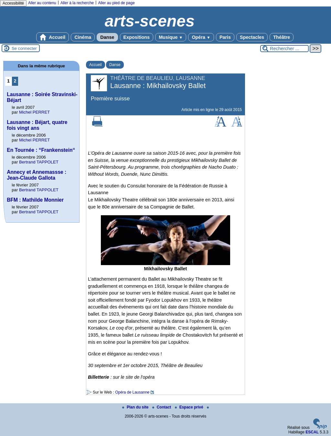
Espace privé (189, 407)
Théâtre (281, 37)
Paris (225, 37)
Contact (162, 407)
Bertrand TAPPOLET (39, 162)
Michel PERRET (34, 112)
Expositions (136, 37)
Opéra (201, 37)
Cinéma (82, 37)
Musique (171, 37)
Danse (107, 37)
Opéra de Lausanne (132, 392)
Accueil (53, 37)
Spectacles (252, 37)
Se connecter (24, 48)
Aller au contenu (42, 3)
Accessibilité (13, 3)
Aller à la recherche (77, 3)
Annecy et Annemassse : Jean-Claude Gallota (36, 175)
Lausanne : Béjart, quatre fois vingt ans (37, 125)
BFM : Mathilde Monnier (35, 200)
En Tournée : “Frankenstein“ (41, 150)
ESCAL (312, 432)
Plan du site (136, 407)
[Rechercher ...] (284, 48)
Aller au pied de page (116, 3)
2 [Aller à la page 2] (15, 81)
